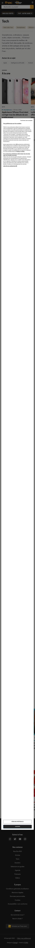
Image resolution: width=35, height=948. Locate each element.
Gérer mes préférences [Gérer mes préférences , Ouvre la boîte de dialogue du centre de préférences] (17, 821)
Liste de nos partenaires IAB (10, 166)
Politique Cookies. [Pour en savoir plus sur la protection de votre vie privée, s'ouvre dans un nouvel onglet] (20, 151)
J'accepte (17, 826)
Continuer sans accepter (26, 120)
